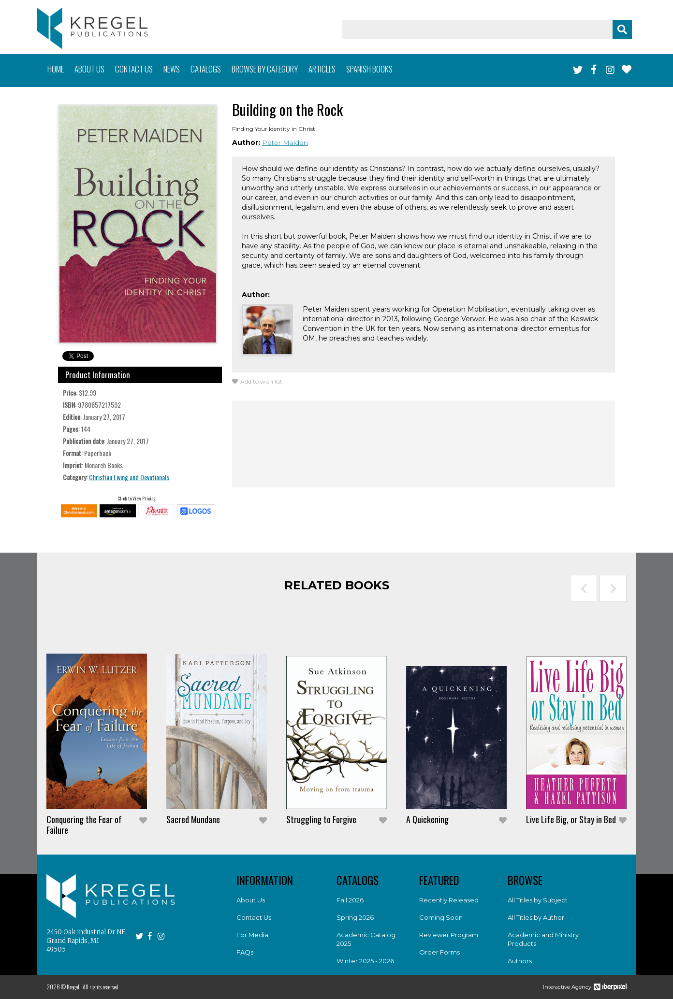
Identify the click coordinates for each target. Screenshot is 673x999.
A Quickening (427, 819)
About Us (250, 900)
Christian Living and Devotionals (129, 477)
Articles (322, 69)
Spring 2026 (355, 917)
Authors (520, 961)
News (171, 69)
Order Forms (439, 952)
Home (55, 69)
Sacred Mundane (193, 819)
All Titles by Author (536, 917)
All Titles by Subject (538, 900)
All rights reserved (100, 987)
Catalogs (205, 69)
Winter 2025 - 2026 (365, 961)
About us (89, 69)
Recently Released (449, 900)
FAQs (244, 952)
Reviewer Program (448, 935)
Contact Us (253, 917)
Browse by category (265, 69)
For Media (252, 935)
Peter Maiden (285, 142)
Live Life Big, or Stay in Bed (571, 819)
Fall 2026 (350, 900)
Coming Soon (441, 917)
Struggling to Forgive (321, 819)
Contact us (134, 69)
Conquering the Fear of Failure (84, 824)
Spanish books (369, 69)
